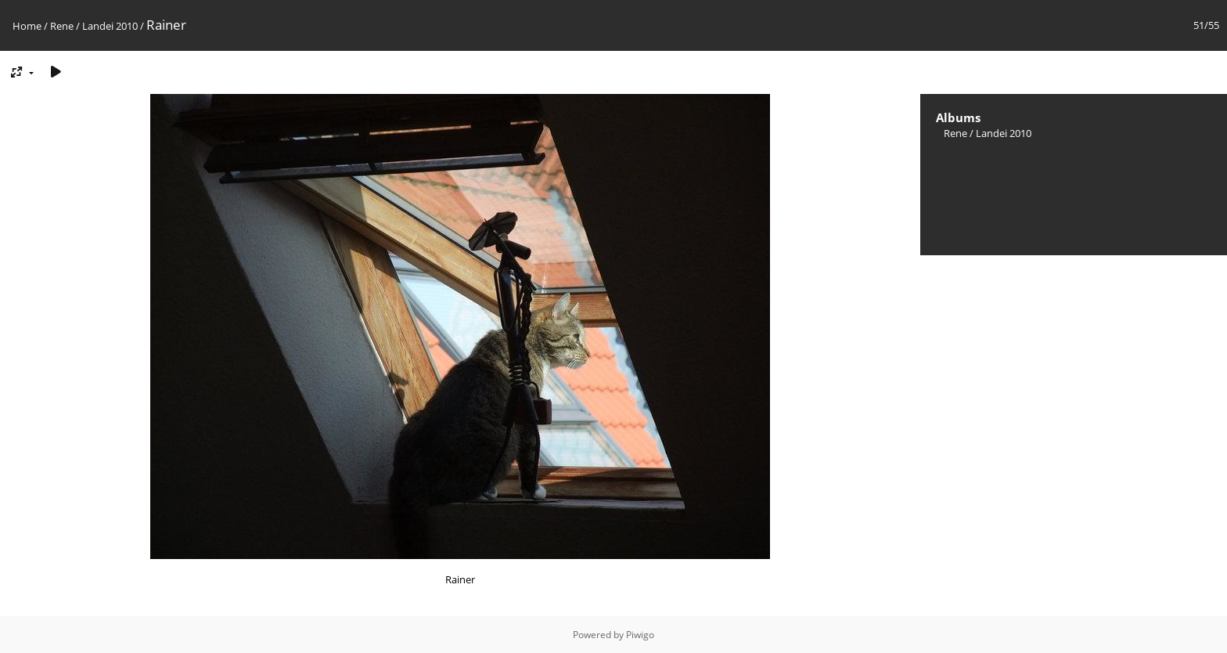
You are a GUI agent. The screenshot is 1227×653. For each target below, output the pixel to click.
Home (27, 26)
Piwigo (640, 634)
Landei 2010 (110, 26)
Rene (62, 26)
